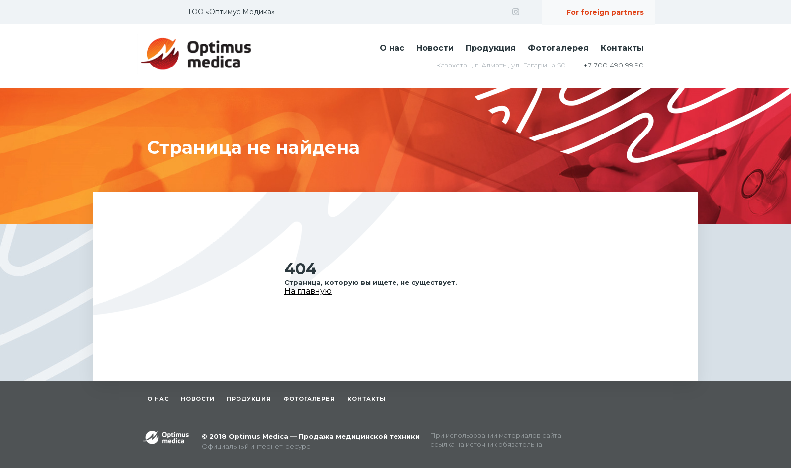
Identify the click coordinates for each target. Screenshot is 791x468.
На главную (308, 291)
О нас (392, 48)
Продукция (491, 48)
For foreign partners (605, 12)
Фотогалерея (558, 48)
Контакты (622, 48)
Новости (435, 48)
